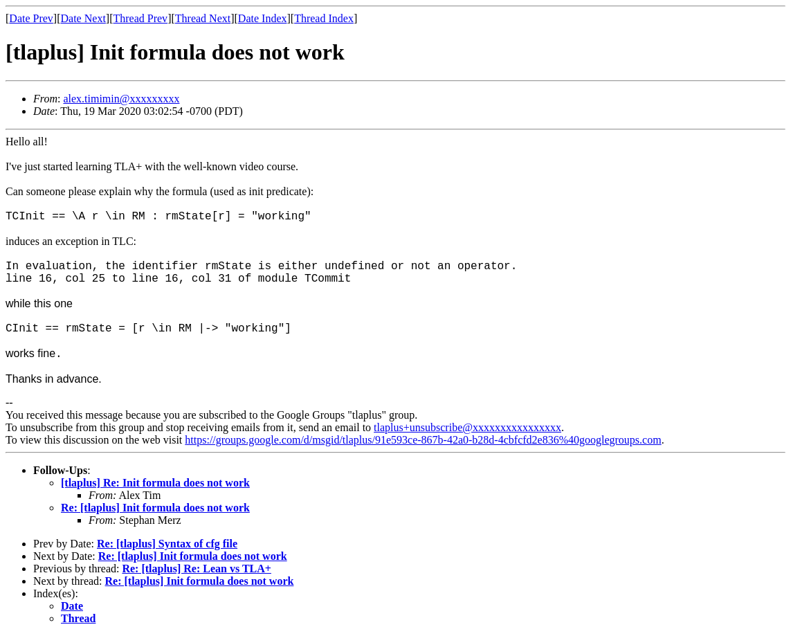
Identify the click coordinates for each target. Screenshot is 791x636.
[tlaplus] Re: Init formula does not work (155, 483)
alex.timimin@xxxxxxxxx (121, 99)
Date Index (262, 18)
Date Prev (31, 18)
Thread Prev (140, 18)
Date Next (83, 18)
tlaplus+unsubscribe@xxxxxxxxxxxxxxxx (467, 427)
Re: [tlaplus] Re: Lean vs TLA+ (196, 568)
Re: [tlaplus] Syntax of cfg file (167, 543)
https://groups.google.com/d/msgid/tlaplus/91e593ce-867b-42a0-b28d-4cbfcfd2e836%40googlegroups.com (423, 440)
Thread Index (324, 18)
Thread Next (202, 18)
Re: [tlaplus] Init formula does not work (155, 508)
